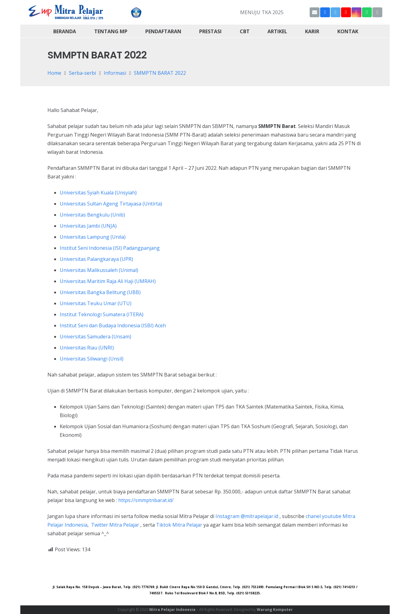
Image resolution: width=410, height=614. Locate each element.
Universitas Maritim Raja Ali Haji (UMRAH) (108, 281)
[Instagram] (356, 12)
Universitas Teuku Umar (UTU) (95, 303)
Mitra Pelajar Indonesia (172, 609)
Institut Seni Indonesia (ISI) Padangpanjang (110, 248)
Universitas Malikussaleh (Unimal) (99, 270)
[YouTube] (346, 12)
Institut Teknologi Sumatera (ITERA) (101, 314)
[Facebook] (325, 12)
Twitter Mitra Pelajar (115, 524)
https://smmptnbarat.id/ (146, 500)
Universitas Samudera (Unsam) (95, 336)
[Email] (315, 12)
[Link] (66, 12)
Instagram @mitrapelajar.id (246, 516)
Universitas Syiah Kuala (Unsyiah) (98, 192)
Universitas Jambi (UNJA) (88, 225)
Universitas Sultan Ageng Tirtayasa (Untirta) (111, 203)
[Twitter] (335, 12)
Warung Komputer (275, 609)
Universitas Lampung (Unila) (93, 236)
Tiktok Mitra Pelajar (179, 524)
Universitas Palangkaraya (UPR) (96, 259)
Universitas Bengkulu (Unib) (92, 214)
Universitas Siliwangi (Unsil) (91, 358)
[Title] (377, 12)
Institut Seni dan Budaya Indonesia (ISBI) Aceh (113, 325)
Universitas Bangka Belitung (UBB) (100, 292)
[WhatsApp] (367, 12)
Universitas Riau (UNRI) (87, 347)
